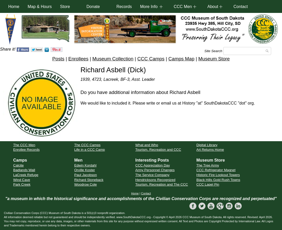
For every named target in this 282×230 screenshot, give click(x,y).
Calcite (18, 165)
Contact (240, 6)
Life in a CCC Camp (89, 150)
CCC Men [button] (183, 6)
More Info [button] (149, 6)
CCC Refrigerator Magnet (215, 170)
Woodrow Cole (85, 184)
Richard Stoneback (88, 180)
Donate (93, 6)
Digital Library (206, 145)
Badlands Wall (24, 170)
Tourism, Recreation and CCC (158, 150)
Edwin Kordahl (85, 165)
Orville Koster (84, 170)
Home (13, 6)
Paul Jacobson (85, 175)
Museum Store (214, 58)
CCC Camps (151, 58)
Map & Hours (40, 6)
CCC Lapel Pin (207, 184)
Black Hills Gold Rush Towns (218, 180)
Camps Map (181, 58)
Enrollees (78, 58)
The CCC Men (24, 145)
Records (124, 6)
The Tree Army (207, 165)
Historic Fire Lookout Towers (218, 175)
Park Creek (22, 184)
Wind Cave (21, 180)
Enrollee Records (26, 150)
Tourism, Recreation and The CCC (161, 184)
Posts (58, 58)
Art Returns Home (210, 150)
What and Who (146, 145)
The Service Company (152, 175)
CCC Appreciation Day (152, 165)
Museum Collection (112, 58)
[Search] (247, 51)
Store (65, 6)
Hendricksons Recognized (155, 180)
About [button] (212, 6)
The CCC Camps (87, 145)
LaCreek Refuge (25, 175)
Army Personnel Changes (155, 170)
